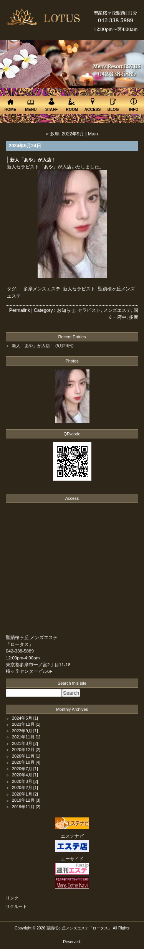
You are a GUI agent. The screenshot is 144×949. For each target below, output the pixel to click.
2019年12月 (23, 800)
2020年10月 (23, 762)
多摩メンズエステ (41, 289)
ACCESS (92, 104)
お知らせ (66, 310)
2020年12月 (23, 749)
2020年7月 (22, 768)
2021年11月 (23, 737)
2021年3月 (22, 743)
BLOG (113, 105)
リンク (12, 898)
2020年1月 (22, 794)
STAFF (51, 104)
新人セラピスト (79, 289)
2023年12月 (23, 724)
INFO (133, 104)
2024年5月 (22, 718)
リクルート (16, 906)
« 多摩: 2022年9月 (65, 134)
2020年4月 (22, 775)
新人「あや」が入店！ (33, 160)
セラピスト (89, 310)
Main (93, 134)
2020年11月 (23, 756)
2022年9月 (22, 730)
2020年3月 (22, 781)
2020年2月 (22, 787)
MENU (31, 105)
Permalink (19, 310)
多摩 (133, 317)
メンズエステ (117, 310)
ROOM (72, 104)
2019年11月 (23, 806)
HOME (10, 105)
